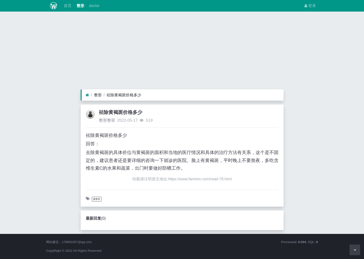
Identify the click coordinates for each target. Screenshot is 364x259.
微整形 (96, 199)
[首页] (87, 95)
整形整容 (107, 120)
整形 (79, 6)
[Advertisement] (182, 51)
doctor (94, 6)
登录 (310, 6)
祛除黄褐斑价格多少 (124, 95)
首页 (67, 6)
